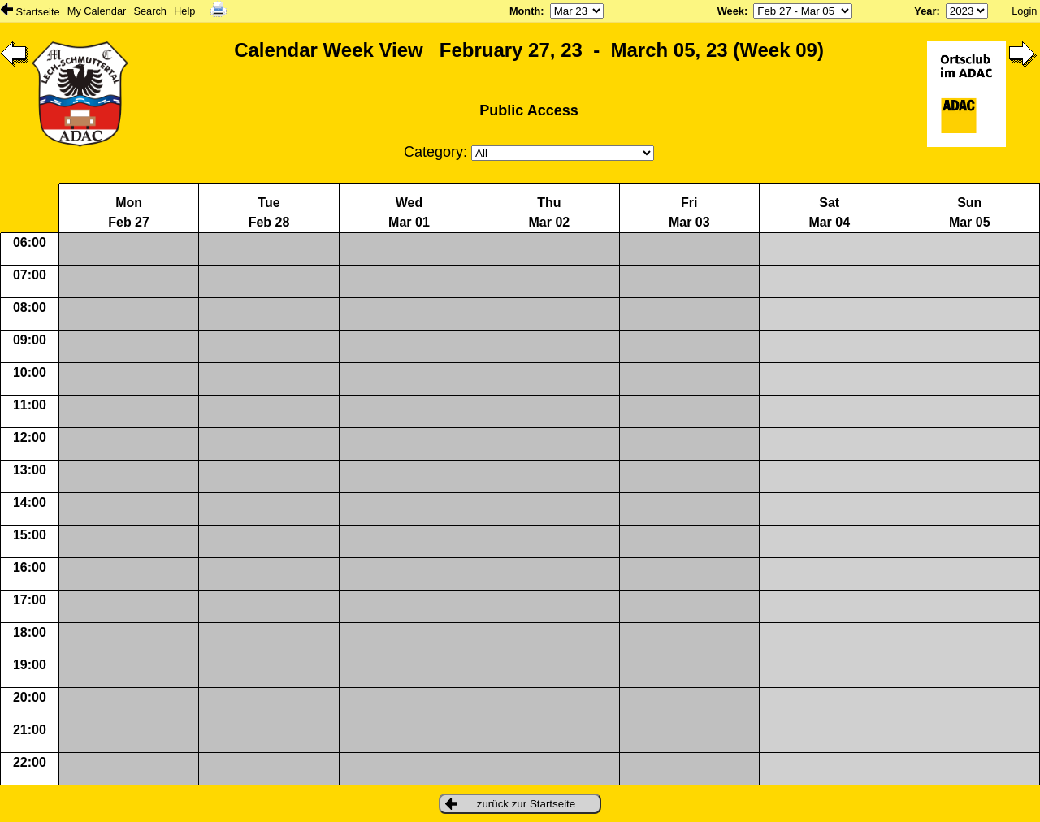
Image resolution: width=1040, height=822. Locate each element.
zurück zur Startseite (510, 804)
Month (524, 11)
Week (730, 11)
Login (1024, 11)
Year (925, 11)
